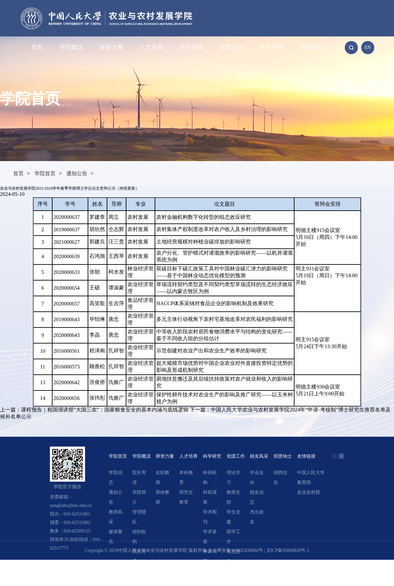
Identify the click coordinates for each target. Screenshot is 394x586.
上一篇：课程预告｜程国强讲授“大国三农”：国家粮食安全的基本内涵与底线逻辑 (94, 409)
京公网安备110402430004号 (235, 550)
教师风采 (115, 517)
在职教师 (162, 477)
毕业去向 (257, 477)
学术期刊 (210, 517)
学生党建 (233, 517)
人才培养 (151, 47)
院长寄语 (139, 477)
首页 (37, 47)
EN (368, 47)
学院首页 (44, 173)
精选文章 (210, 576)
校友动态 (257, 497)
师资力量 (111, 47)
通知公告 (76, 173)
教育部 (304, 482)
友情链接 (306, 456)
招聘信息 (280, 477)
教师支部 (233, 497)
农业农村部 (308, 492)
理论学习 (233, 477)
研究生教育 (186, 497)
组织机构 (139, 536)
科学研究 (191, 47)
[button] (341, 456)
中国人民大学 (311, 472)
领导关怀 (139, 576)
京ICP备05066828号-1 (287, 550)
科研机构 (210, 477)
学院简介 (139, 497)
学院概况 (71, 47)
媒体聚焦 (115, 536)
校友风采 (271, 47)
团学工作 (233, 536)
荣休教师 (162, 497)
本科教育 (186, 477)
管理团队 (139, 517)
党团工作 (231, 47)
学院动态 (115, 477)
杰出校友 (257, 517)
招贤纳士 (311, 47)
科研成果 (210, 497)
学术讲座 (210, 536)
